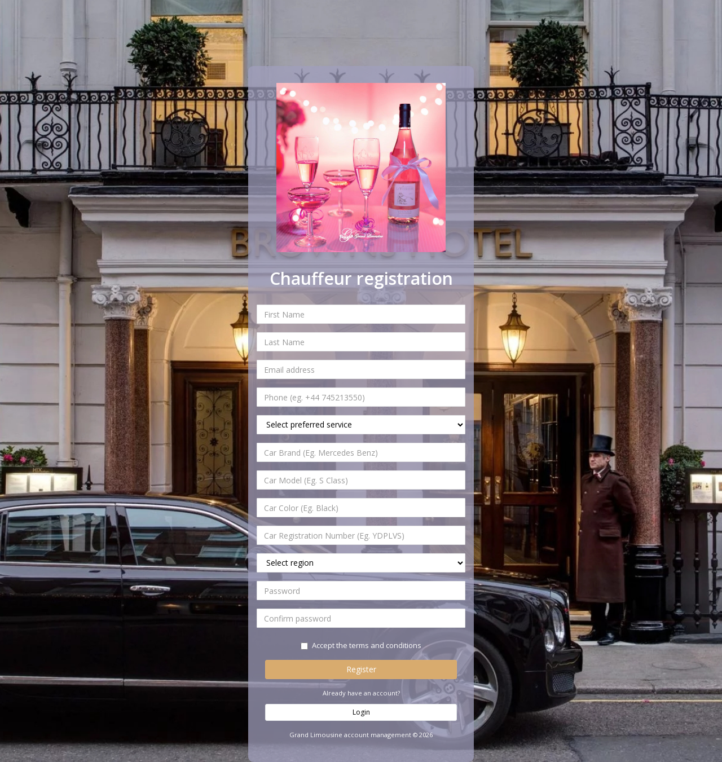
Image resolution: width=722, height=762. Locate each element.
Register (361, 669)
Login (361, 712)
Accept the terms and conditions (361, 645)
